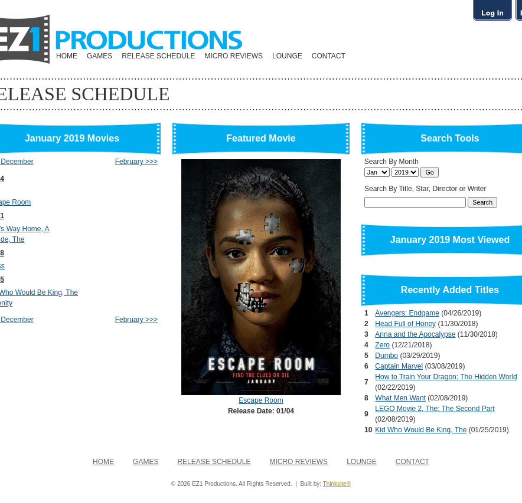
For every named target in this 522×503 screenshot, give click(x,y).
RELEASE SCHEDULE (158, 56)
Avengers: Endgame (407, 313)
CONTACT (328, 56)
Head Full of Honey (405, 324)
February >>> (136, 161)
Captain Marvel (399, 366)
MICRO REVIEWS (233, 56)
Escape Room (261, 400)
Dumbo (386, 355)
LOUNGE (287, 56)
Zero (382, 345)
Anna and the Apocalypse (415, 334)
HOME (66, 56)
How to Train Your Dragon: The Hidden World (446, 377)
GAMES (99, 56)
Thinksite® (337, 484)
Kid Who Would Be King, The (420, 430)
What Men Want (400, 398)
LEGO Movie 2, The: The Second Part (434, 409)
